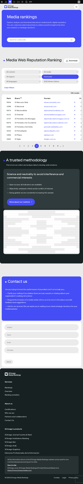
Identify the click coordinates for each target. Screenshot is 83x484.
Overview (8, 391)
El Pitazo (18, 135)
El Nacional (19, 106)
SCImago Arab (11, 446)
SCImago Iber (10, 442)
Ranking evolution (12, 395)
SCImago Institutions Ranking (17, 438)
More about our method (20, 202)
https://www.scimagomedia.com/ (19, 470)
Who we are (9, 413)
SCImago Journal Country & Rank (18, 435)
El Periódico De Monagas (25, 119)
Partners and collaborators (16, 417)
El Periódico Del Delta (24, 127)
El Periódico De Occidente (25, 123)
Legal (64, 478)
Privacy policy (73, 478)
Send (9, 362)
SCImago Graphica (12, 449)
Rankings (8, 388)
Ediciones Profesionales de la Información (22, 453)
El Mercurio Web (21, 102)
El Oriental (19, 115)
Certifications (10, 409)
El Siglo (18, 139)
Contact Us (9, 420)
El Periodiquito (21, 131)
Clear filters (9, 88)
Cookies (57, 478)
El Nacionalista (21, 110)
